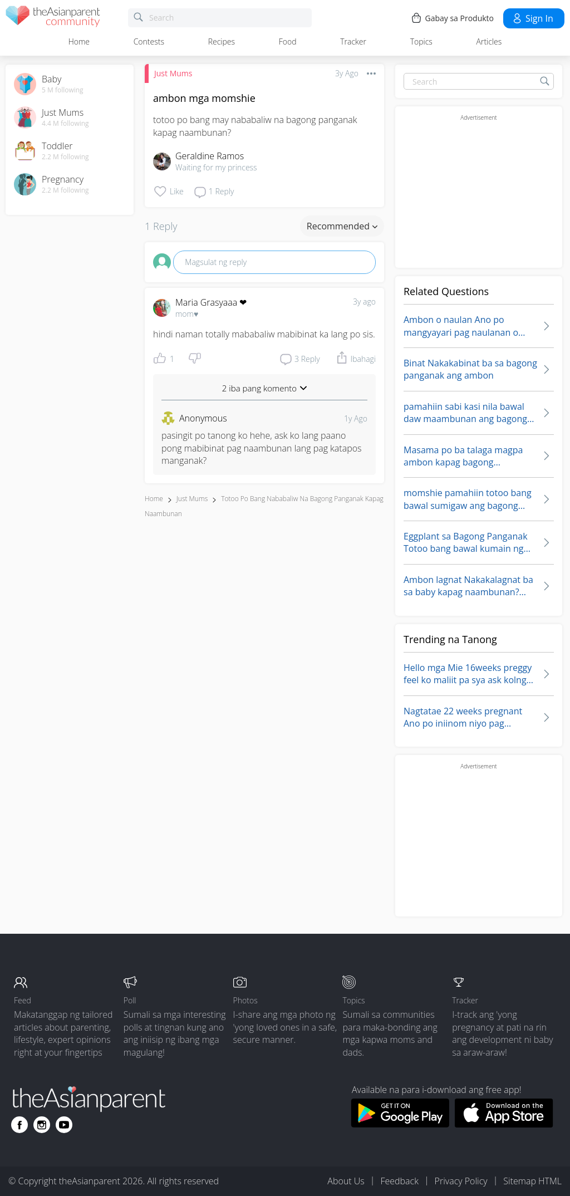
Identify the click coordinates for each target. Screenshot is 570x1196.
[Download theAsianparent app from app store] (504, 1124)
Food (288, 41)
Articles (489, 41)
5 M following (62, 90)
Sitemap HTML (532, 1181)
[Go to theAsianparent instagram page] (41, 1124)
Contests (149, 41)
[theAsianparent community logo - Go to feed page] (53, 18)
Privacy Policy (461, 1181)
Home (79, 41)
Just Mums (173, 73)
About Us (345, 1181)
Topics (421, 41)
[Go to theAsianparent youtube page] (64, 1124)
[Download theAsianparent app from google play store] (400, 1124)
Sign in (532, 18)
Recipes (221, 41)
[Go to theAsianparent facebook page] (19, 1124)
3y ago (364, 301)
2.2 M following (65, 157)
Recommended (342, 226)
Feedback (399, 1181)
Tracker (353, 41)
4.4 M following (65, 123)
